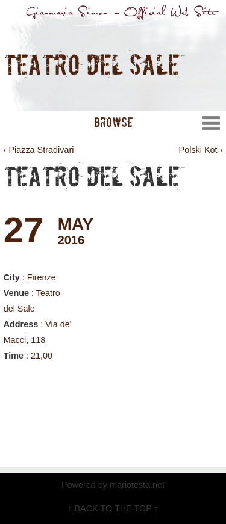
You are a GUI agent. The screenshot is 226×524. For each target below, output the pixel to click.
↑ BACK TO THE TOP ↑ (112, 508)
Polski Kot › (201, 150)
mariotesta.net (136, 485)
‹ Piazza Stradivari (39, 150)
